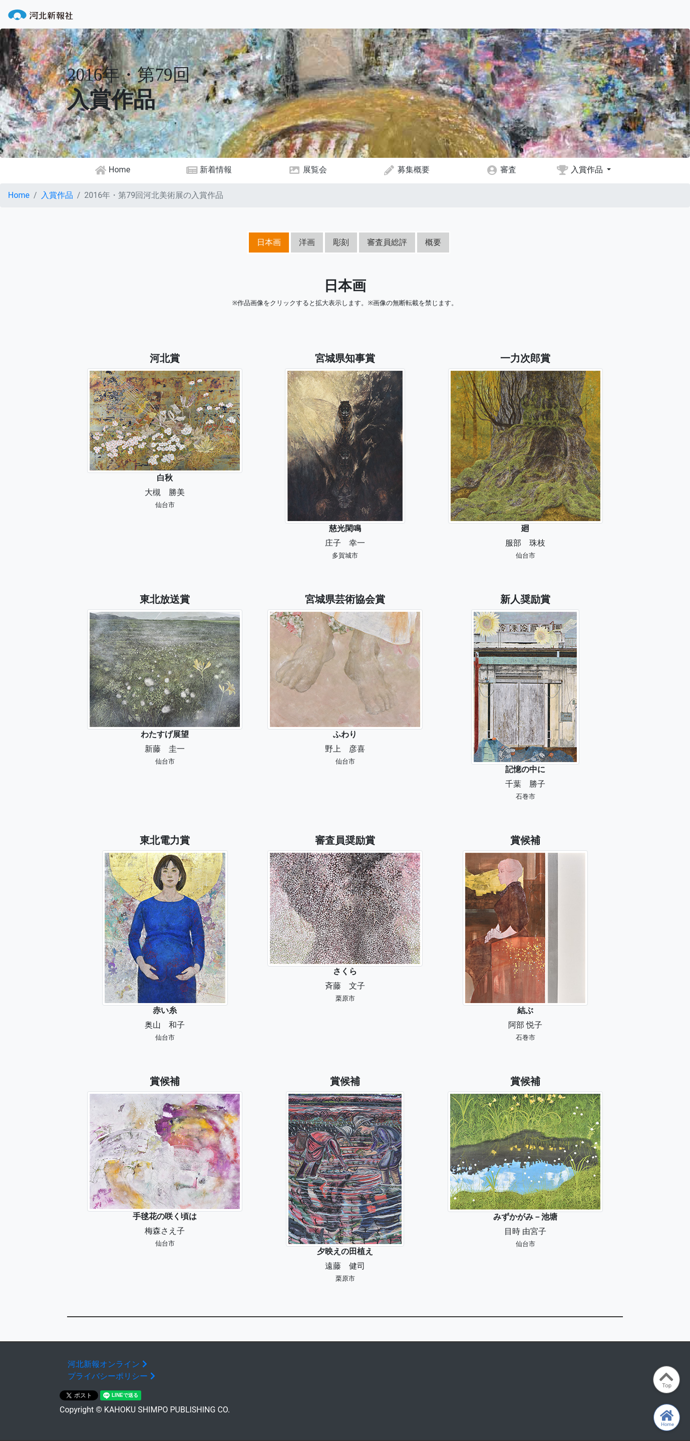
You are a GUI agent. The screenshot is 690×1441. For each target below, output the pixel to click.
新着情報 (209, 170)
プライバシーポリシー (113, 1376)
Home (112, 170)
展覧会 (307, 170)
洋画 (307, 242)
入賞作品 (580, 170)
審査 (501, 170)
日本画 (269, 242)
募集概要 (406, 170)
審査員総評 (387, 242)
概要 (433, 242)
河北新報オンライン (109, 1364)
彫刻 (341, 242)
